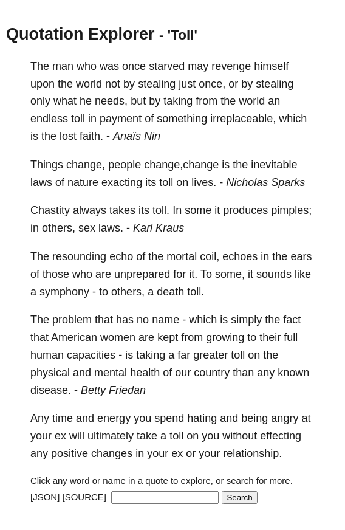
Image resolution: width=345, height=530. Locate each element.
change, (85, 165)
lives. (203, 182)
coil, (209, 256)
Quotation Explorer (80, 34)
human (47, 355)
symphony (64, 292)
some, (230, 274)
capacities (91, 355)
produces (245, 210)
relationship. (252, 453)
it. (193, 274)
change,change (181, 165)
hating (202, 418)
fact (292, 320)
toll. (160, 210)
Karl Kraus (158, 228)
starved (167, 66)
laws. (110, 228)
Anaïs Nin (136, 136)
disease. (50, 390)
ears (301, 256)
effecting (280, 436)
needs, (111, 101)
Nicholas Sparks (265, 182)
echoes (240, 256)
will (76, 436)
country (212, 373)
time (62, 418)
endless (49, 118)
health (145, 373)
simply (246, 320)
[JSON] (45, 497)
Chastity (50, 210)
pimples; (291, 210)
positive (69, 453)
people (124, 165)
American (74, 337)
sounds (274, 274)
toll (78, 118)
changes (111, 453)
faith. (91, 136)
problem (72, 320)
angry (284, 418)
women (117, 337)
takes (122, 210)
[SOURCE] (85, 497)
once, (212, 84)
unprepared (142, 274)
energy (114, 418)
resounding (79, 256)
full (291, 337)
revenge (231, 66)
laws (41, 182)
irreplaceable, (243, 118)
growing (225, 337)
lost (68, 136)
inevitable (274, 165)
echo (121, 256)
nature (82, 182)
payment (121, 118)
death (170, 292)
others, (58, 228)
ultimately (110, 436)
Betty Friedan (113, 390)
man (62, 66)
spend (169, 418)
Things (46, 165)
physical (50, 373)
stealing (157, 84)
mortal (181, 256)
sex (86, 228)
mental (110, 373)
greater (210, 355)
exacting (121, 182)
